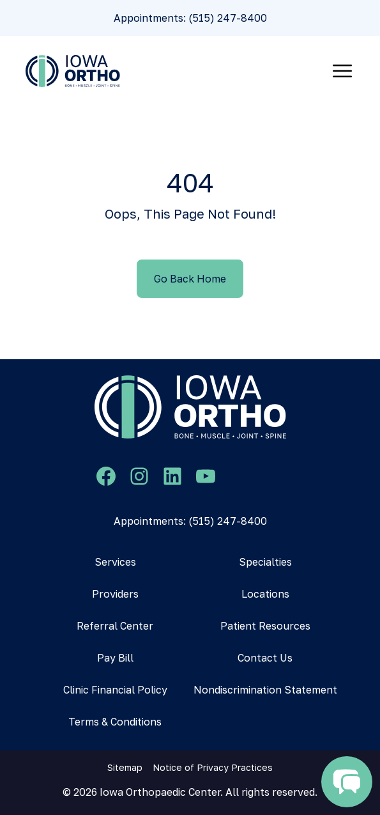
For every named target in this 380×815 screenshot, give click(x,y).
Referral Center (115, 625)
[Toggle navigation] (342, 71)
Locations (265, 593)
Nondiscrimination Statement (265, 689)
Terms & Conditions (115, 721)
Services (115, 561)
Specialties (265, 561)
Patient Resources (265, 625)
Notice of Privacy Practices (213, 767)
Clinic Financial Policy (115, 689)
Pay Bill (115, 657)
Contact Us (265, 657)
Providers (115, 593)
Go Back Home (190, 278)
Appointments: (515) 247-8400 (190, 18)
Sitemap (124, 767)
